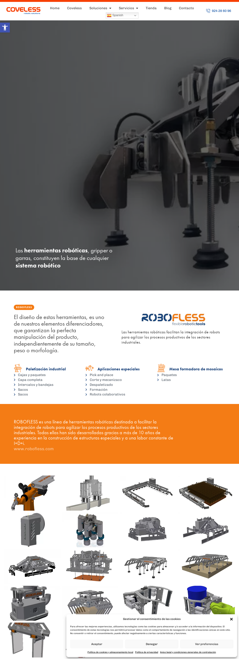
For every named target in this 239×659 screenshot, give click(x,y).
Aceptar (96, 644)
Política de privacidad (146, 652)
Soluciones (100, 8)
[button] (5, 27)
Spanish (115, 15)
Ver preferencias (206, 644)
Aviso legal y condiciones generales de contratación (188, 652)
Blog (167, 8)
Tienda (151, 8)
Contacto (186, 8)
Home (55, 8)
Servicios (128, 8)
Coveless (74, 8)
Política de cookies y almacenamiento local (110, 652)
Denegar (152, 644)
